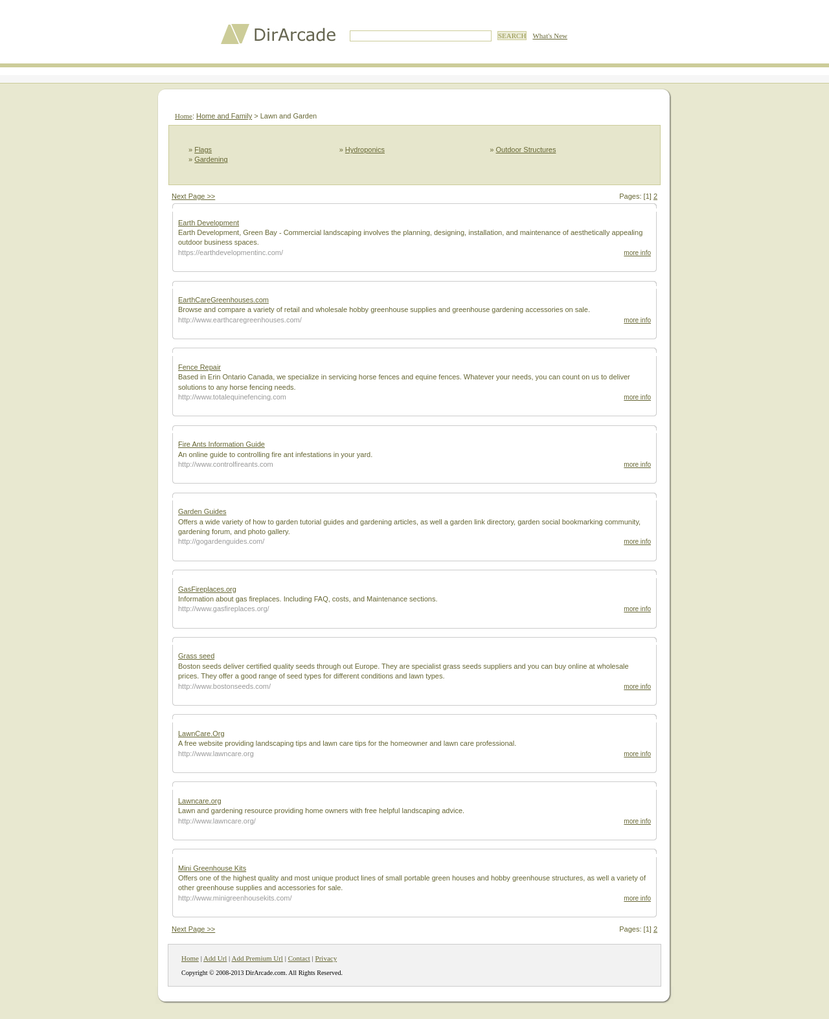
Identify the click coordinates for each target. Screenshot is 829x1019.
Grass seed (196, 656)
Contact (299, 958)
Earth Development (208, 223)
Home (183, 116)
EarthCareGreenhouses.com (223, 300)
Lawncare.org (199, 801)
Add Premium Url (256, 958)
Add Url (215, 958)
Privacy (326, 958)
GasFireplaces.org (207, 589)
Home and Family (224, 116)
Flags (203, 149)
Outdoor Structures (526, 149)
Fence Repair (199, 367)
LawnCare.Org (201, 733)
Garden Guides (202, 511)
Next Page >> (193, 196)
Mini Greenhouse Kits (212, 868)
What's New (549, 35)
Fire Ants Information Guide (221, 444)
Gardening (210, 159)
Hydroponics (365, 149)
